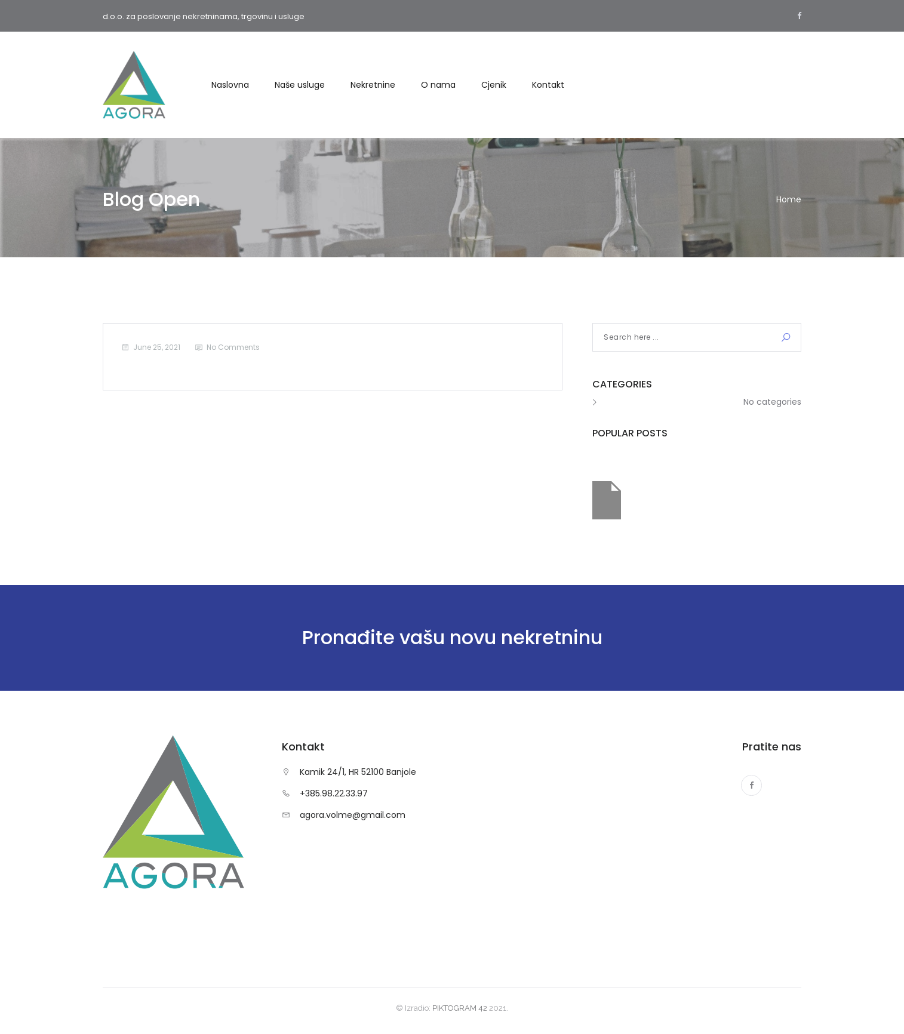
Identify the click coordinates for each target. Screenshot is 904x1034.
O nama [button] (438, 85)
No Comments (233, 347)
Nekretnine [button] (372, 85)
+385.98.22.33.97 (334, 793)
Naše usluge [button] (300, 85)
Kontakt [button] (548, 85)
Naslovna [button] (230, 85)
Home (788, 199)
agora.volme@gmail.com (352, 815)
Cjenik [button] (493, 85)
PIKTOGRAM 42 (459, 1008)
